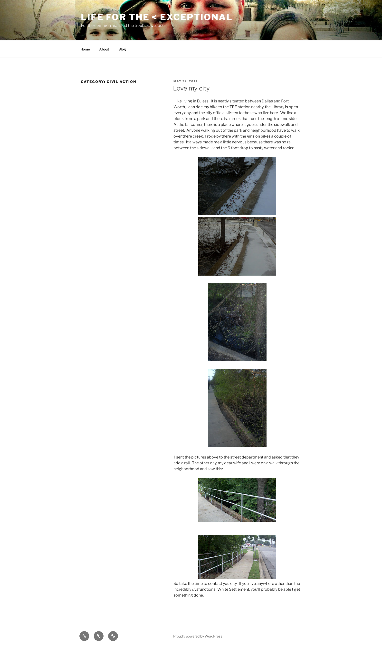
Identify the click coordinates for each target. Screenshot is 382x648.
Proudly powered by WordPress (197, 636)
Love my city (191, 88)
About (104, 49)
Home (85, 49)
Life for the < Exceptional (157, 17)
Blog (122, 49)
